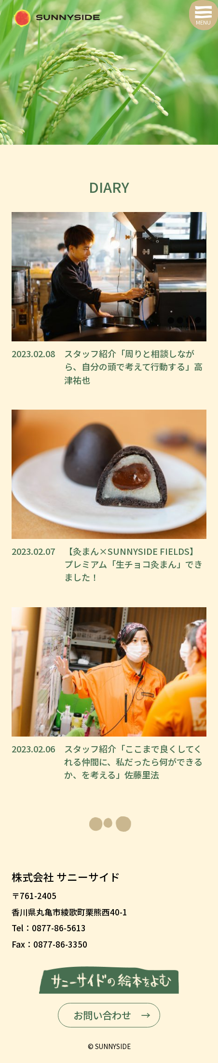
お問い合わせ (102, 1015)
